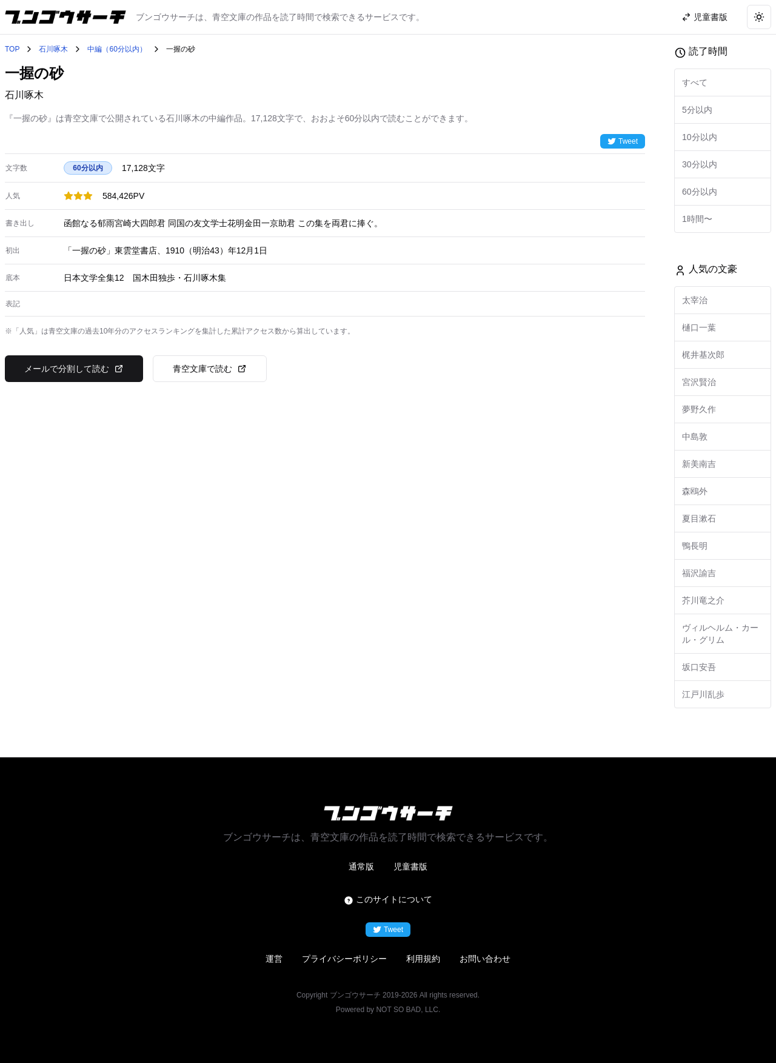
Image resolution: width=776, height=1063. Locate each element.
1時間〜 (697, 219)
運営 (274, 959)
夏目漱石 (699, 518)
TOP (12, 49)
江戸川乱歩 (703, 694)
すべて (694, 82)
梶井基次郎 (703, 355)
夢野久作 (699, 409)
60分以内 (699, 191)
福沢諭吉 (699, 573)
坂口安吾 (699, 667)
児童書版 (410, 866)
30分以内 (699, 164)
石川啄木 (53, 49)
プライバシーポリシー (344, 959)
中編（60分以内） (116, 49)
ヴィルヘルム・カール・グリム (720, 634)
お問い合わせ (485, 959)
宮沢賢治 (699, 382)
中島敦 (694, 436)
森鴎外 (694, 491)
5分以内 (697, 110)
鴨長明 (694, 546)
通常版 (361, 866)
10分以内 (699, 137)
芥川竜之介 (703, 600)
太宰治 (694, 300)
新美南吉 (699, 464)
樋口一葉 (699, 327)
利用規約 (423, 959)
